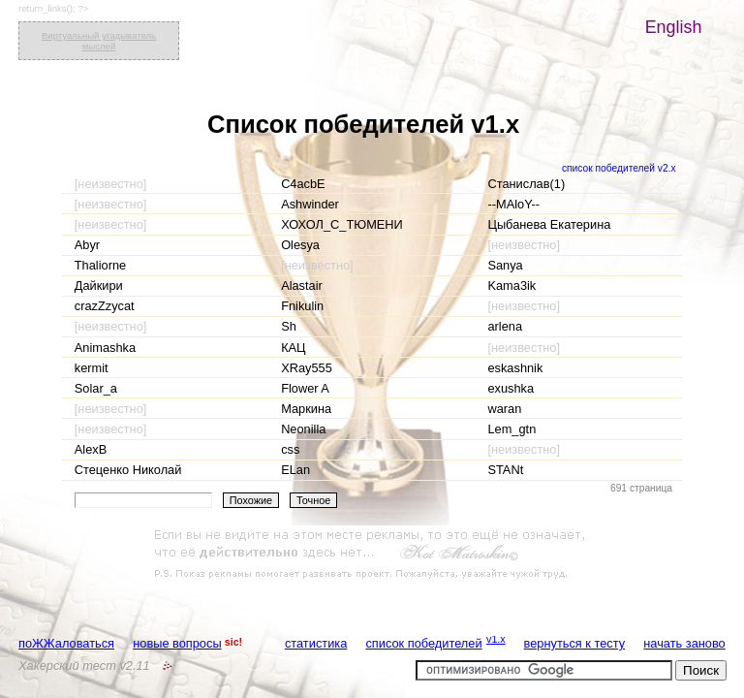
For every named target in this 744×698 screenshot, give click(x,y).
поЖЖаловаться (66, 643)
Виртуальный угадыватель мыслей (99, 40)
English (673, 27)
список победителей (423, 643)
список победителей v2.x (619, 168)
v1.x (496, 639)
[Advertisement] (372, 554)
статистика (316, 643)
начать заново (684, 643)
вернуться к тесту (575, 643)
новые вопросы (177, 643)
